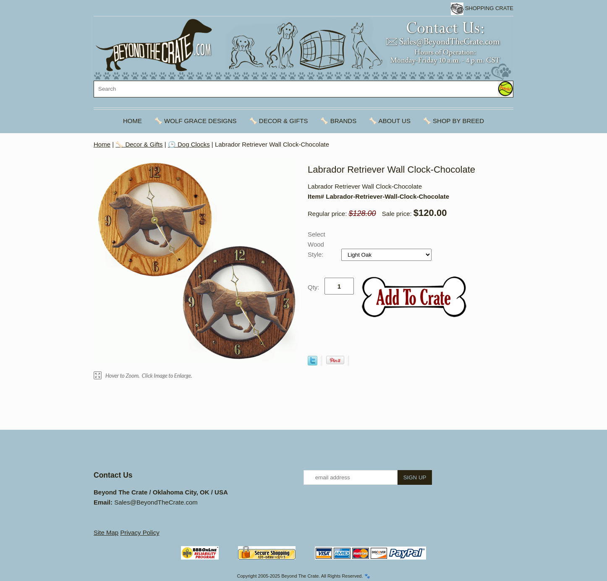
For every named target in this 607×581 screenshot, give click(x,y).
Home (132, 120)
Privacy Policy (139, 532)
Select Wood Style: (316, 244)
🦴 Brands (338, 120)
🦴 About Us (390, 120)
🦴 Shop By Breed (453, 120)
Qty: (313, 287)
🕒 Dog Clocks (189, 144)
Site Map (106, 532)
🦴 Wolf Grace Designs (195, 120)
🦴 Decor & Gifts (278, 120)
